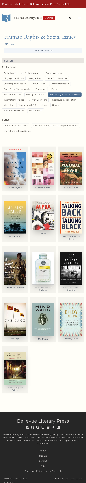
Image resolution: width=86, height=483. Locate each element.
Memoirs (8, 105)
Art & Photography (30, 73)
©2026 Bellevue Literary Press (15, 479)
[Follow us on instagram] (27, 427)
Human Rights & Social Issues (65, 94)
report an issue (76, 479)
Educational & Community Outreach (43, 471)
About (43, 451)
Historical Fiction (12, 94)
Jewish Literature (38, 100)
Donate (49, 18)
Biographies (35, 78)
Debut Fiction (38, 84)
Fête (43, 466)
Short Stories (35, 110)
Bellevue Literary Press (43, 421)
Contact (43, 461)
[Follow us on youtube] (43, 427)
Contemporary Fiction (15, 84)
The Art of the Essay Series (17, 131)
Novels (55, 105)
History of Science (35, 94)
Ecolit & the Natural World (17, 89)
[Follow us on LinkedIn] (58, 427)
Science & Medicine (14, 110)
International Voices (14, 100)
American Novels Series (16, 125)
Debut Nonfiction (60, 84)
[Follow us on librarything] (53, 427)
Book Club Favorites (57, 78)
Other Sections (43, 50)
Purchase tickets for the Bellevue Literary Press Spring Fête (36, 4)
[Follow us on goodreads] (48, 427)
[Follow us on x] (37, 427)
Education (40, 89)
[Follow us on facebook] (32, 427)
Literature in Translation (64, 100)
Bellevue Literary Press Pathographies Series (55, 125)
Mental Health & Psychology (32, 105)
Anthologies (10, 73)
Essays (54, 89)
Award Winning (54, 73)
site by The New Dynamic (60, 479)
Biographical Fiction (14, 78)
